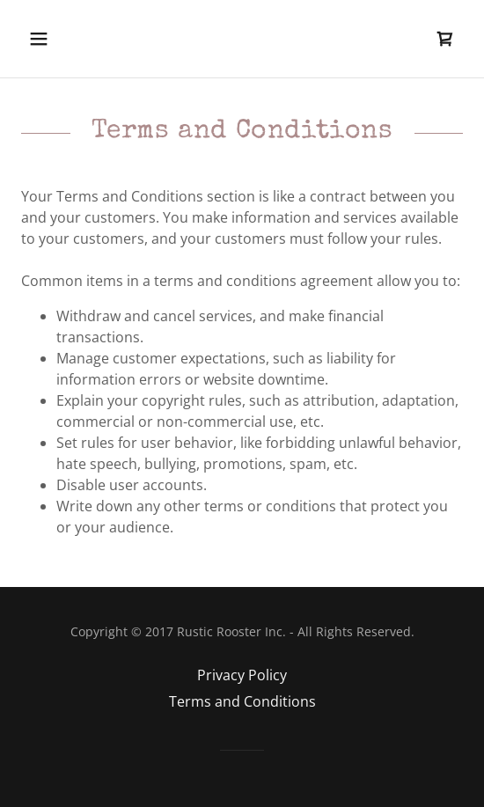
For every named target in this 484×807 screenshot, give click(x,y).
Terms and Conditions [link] (242, 701)
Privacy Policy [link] (242, 675)
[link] (445, 38)
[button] (71, 38)
